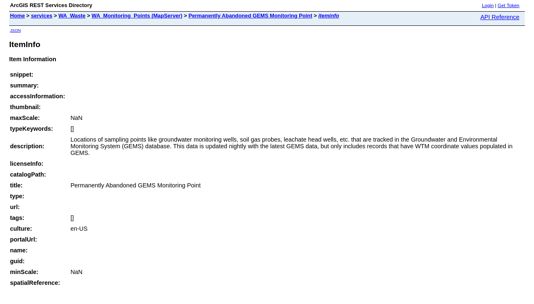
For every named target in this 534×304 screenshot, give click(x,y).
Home (17, 15)
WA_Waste (72, 15)
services (41, 15)
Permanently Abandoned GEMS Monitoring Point (250, 15)
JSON (15, 30)
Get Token (508, 5)
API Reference (499, 17)
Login (488, 5)
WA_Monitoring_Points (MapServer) (137, 15)
